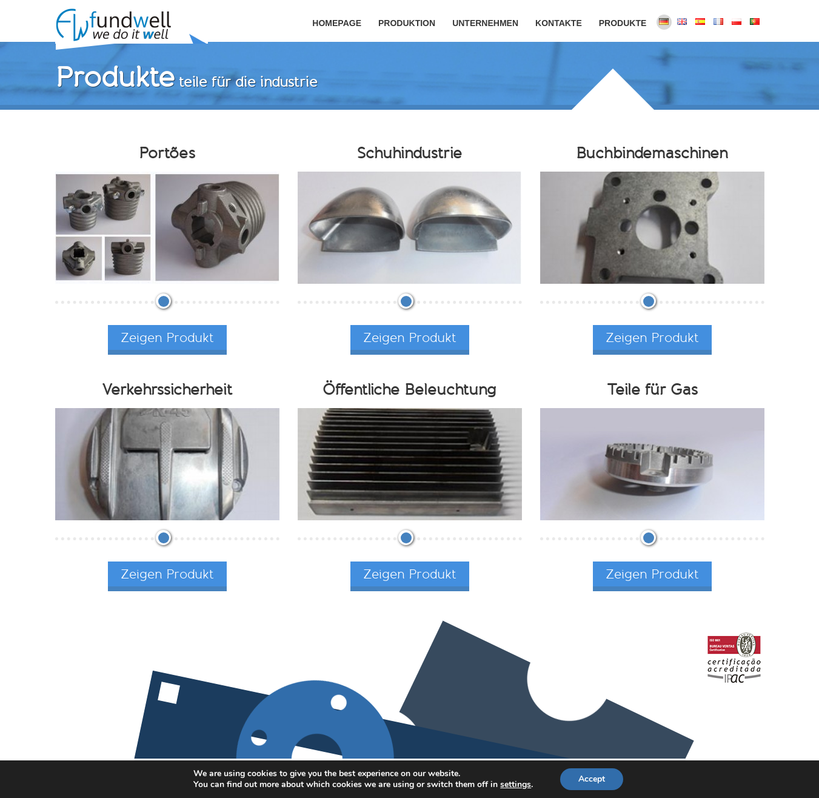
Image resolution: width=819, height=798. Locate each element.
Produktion (406, 23)
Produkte (623, 23)
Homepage (336, 23)
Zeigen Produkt (167, 337)
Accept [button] (591, 779)
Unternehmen (485, 23)
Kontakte (558, 23)
